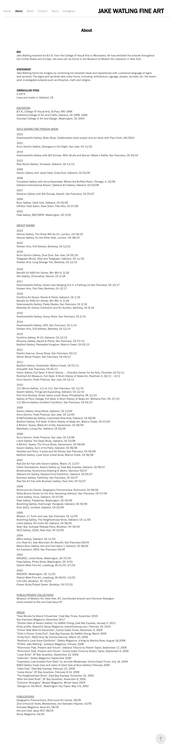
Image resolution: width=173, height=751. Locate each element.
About (19, 11)
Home (7, 11)
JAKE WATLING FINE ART (131, 11)
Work (30, 11)
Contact (42, 11)
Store (55, 11)
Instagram (69, 11)
